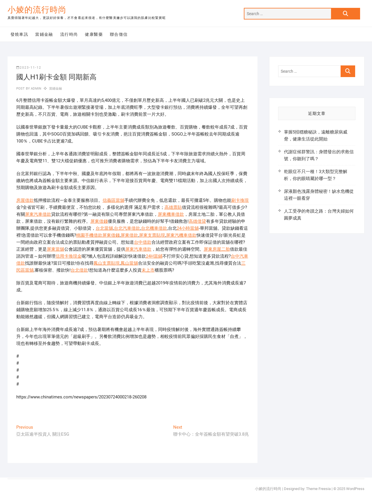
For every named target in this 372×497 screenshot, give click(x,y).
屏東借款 (129, 235)
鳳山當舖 (129, 263)
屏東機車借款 (171, 214)
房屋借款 (25, 200)
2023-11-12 (28, 68)
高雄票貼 (173, 207)
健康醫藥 (94, 34)
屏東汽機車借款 (181, 235)
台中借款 (142, 242)
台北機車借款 (154, 228)
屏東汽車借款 (38, 214)
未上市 (148, 270)
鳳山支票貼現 (107, 263)
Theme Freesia (318, 489)
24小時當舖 (188, 228)
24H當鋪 (154, 256)
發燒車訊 (19, 34)
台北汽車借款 (127, 228)
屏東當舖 (55, 249)
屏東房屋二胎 (217, 249)
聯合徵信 (119, 34)
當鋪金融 (44, 34)
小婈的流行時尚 (37, 10)
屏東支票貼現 (152, 235)
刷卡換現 (240, 200)
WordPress (355, 489)
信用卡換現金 (69, 256)
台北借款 (79, 270)
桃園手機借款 (89, 235)
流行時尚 (69, 34)
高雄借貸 (197, 221)
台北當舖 (104, 228)
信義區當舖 (113, 200)
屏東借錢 (99, 221)
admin (35, 88)
